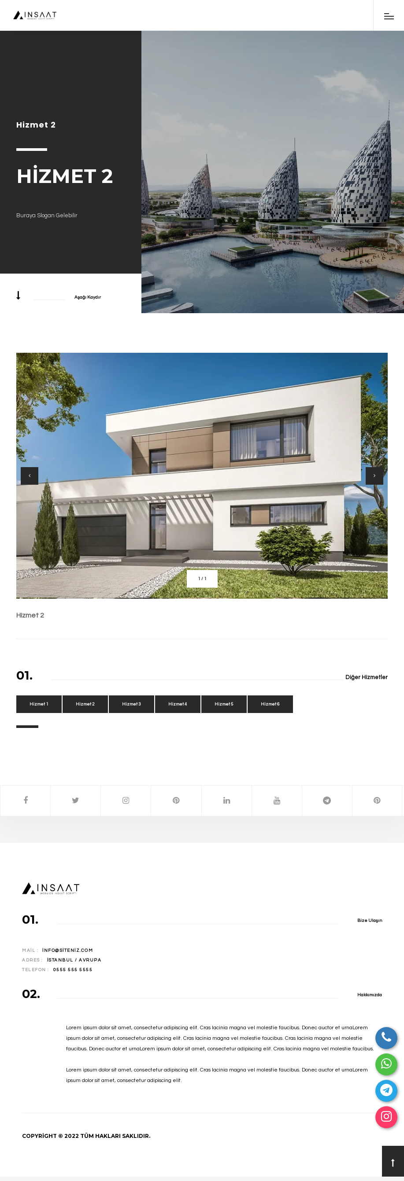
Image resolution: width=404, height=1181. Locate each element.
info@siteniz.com (67, 950)
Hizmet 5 (224, 704)
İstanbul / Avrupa (74, 960)
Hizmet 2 (30, 615)
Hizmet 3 (131, 704)
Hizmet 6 (270, 704)
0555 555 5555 (73, 970)
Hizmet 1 (39, 704)
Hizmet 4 (177, 704)
